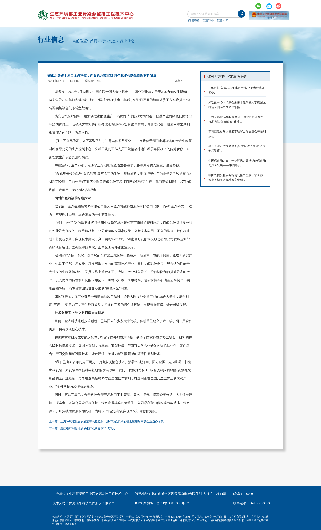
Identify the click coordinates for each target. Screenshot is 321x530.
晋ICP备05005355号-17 (172, 503)
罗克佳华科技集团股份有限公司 (92, 503)
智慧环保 (222, 20)
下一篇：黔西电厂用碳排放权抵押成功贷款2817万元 (82, 428)
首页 (93, 41)
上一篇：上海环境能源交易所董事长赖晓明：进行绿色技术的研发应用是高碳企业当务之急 (106, 421)
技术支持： (61, 503)
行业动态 (108, 41)
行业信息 (127, 41)
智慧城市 (208, 20)
